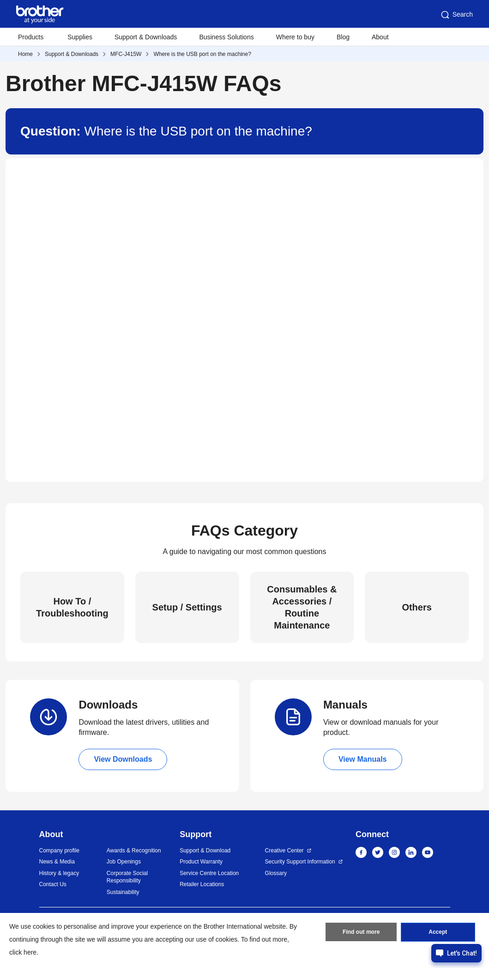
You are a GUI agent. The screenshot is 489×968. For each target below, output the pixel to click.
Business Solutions (226, 37)
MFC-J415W (125, 54)
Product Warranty (201, 861)
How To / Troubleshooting (72, 607)
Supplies (79, 37)
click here (22, 952)
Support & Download (205, 850)
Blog (343, 37)
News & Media (57, 861)
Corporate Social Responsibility (127, 877)
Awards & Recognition (134, 850)
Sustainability (123, 892)
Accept (438, 932)
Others (416, 607)
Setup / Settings (187, 607)
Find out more (361, 932)
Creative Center (284, 850)
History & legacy (59, 873)
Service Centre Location (209, 873)
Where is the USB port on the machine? (202, 54)
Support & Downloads (146, 37)
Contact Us (52, 884)
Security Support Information (300, 861)
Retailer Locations (202, 884)
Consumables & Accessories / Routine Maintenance (302, 607)
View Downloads (123, 759)
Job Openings (124, 861)
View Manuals (362, 759)
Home (25, 54)
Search (456, 14)
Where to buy (295, 37)
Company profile (59, 850)
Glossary (276, 873)
